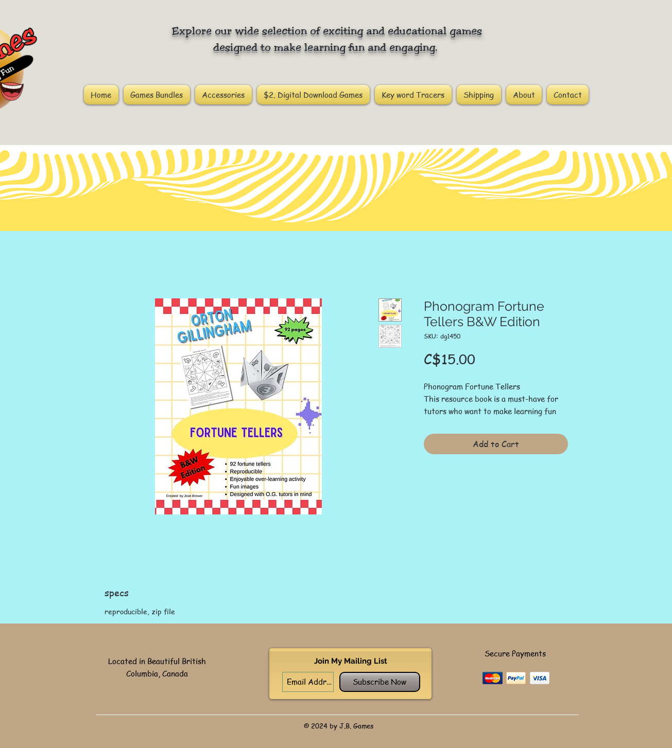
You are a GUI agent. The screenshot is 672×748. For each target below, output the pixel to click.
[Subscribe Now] (379, 682)
